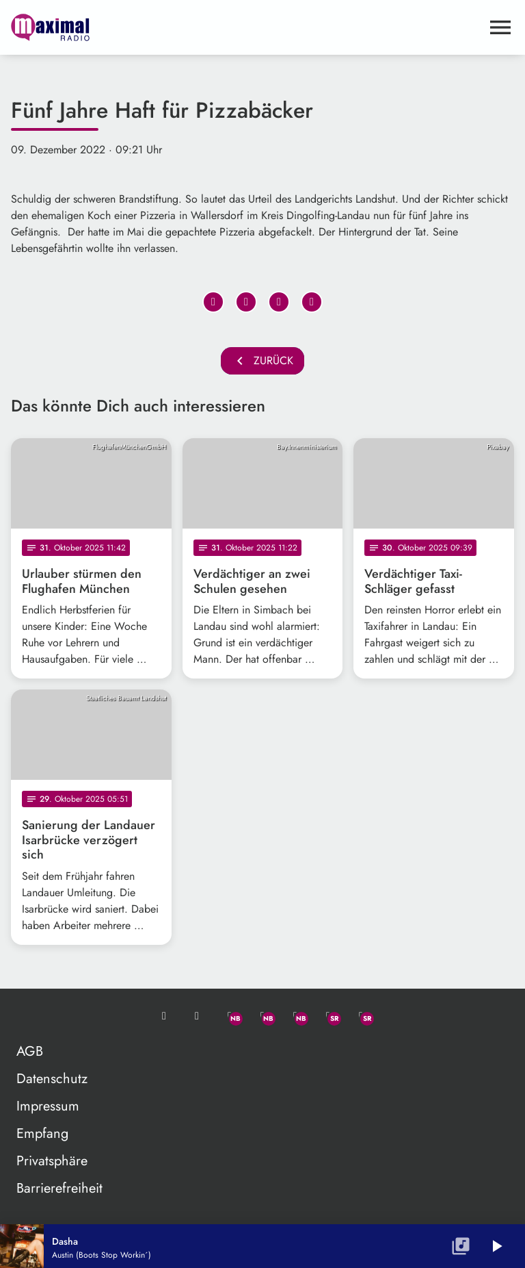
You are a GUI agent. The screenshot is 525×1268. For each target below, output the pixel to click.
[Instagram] (295, 1016)
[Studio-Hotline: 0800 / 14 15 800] (197, 1016)
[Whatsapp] (230, 1016)
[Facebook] (262, 1016)
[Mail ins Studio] (164, 1016)
